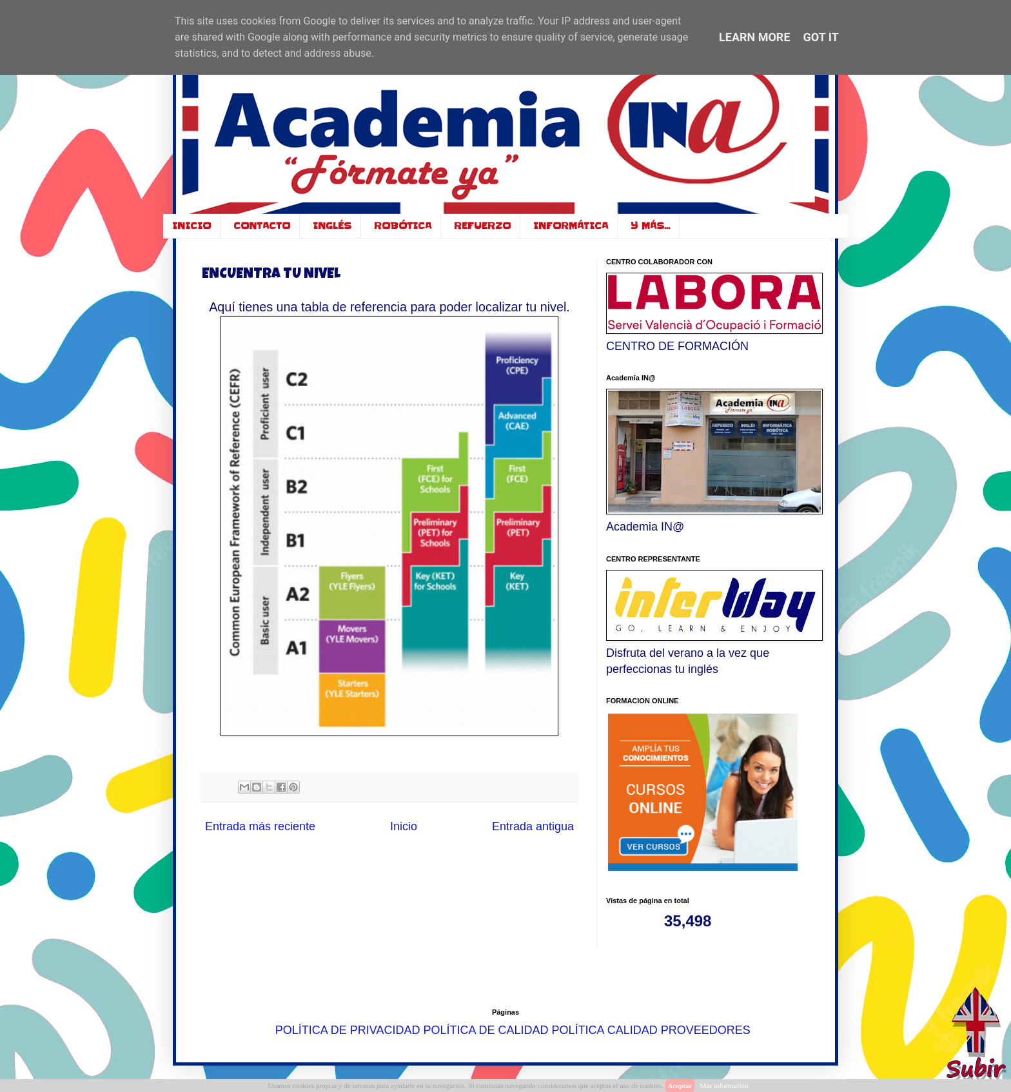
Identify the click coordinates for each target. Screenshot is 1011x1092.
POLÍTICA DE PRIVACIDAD (347, 1029)
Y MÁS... (650, 225)
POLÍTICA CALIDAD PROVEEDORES (651, 1029)
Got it (821, 37)
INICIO (191, 225)
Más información (724, 1085)
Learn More (754, 37)
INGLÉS (332, 225)
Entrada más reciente (260, 826)
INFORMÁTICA (570, 225)
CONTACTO (261, 225)
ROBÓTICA (402, 225)
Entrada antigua (533, 826)
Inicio (403, 826)
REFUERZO (482, 225)
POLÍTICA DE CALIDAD (486, 1029)
